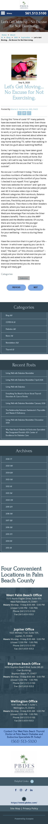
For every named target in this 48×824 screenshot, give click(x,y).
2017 (9, 520)
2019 (9, 507)
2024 (9, 473)
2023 (9, 479)
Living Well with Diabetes (15, 387)
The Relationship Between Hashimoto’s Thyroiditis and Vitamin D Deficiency (25, 411)
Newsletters (12, 343)
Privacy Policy (30, 808)
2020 (16, 37)
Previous (16, 287)
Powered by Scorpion (24, 818)
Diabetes (24, 278)
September (25, 37)
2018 (9, 514)
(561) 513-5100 (24, 741)
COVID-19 (10, 322)
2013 (8, 548)
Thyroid (10, 350)
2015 (9, 534)
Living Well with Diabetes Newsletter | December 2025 (24, 421)
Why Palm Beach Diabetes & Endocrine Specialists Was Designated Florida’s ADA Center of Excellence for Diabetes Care (25, 433)
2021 (9, 493)
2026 (9, 459)
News (9, 336)
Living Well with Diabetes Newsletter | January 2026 (25, 403)
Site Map (15, 808)
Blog (8, 37)
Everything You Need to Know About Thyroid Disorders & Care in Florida (23, 395)
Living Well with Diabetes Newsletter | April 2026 (24, 380)
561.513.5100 (35, 13)
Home (4, 35)
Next (36, 287)
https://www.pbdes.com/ (24, 802)
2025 (9, 466)
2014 (9, 541)
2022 (9, 486)
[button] (24, 781)
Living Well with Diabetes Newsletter (20, 373)
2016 (9, 527)
